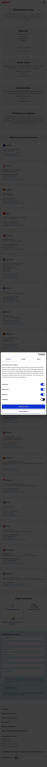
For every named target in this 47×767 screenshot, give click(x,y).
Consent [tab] (8, 359)
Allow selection (23, 411)
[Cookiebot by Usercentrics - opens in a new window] (38, 355)
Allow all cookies (23, 406)
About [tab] (39, 359)
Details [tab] (24, 359)
